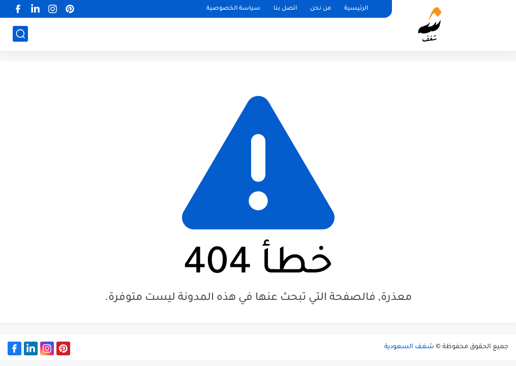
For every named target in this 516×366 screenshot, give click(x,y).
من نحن (320, 9)
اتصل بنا (285, 9)
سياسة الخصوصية (233, 9)
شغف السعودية (409, 347)
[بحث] (20, 34)
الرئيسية (356, 9)
